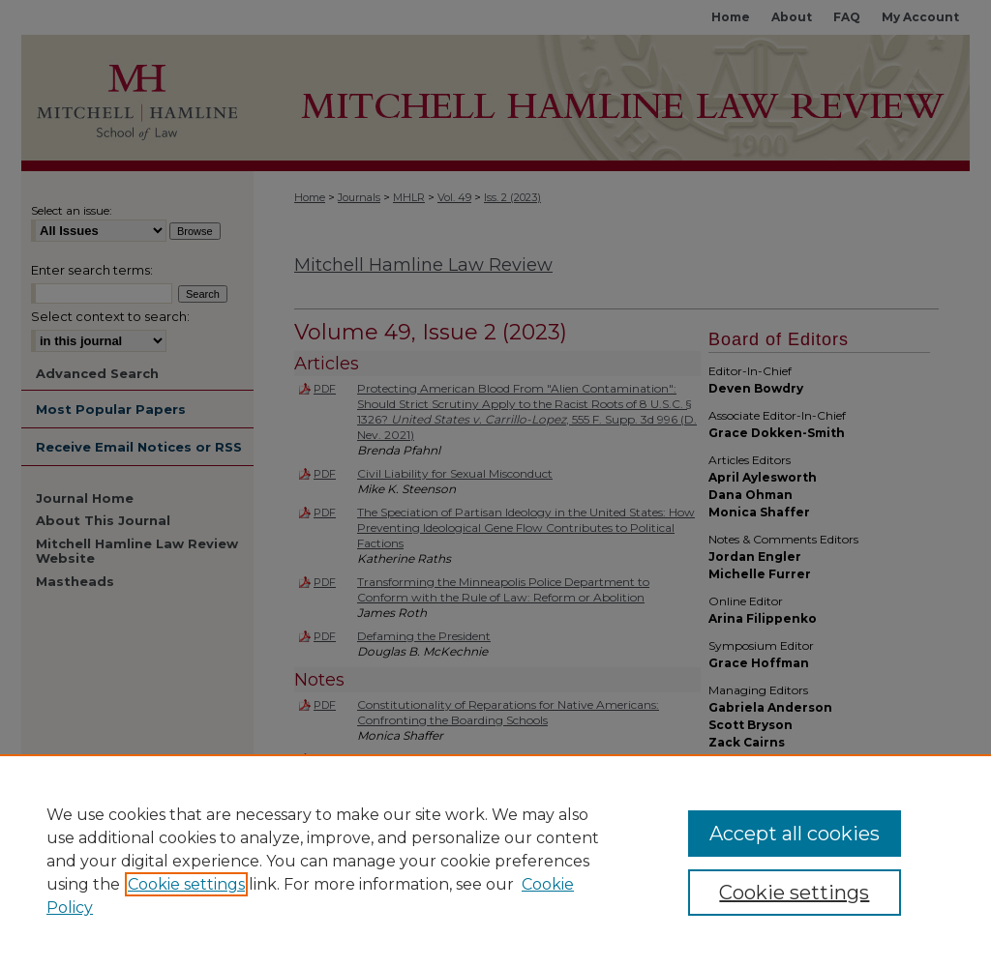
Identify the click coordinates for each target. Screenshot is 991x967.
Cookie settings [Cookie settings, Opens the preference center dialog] (794, 892)
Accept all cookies (794, 833)
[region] (495, 860)
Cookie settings (186, 884)
